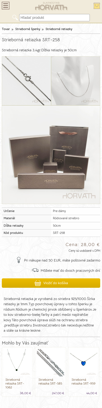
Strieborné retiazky (58, 29)
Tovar (6, 29)
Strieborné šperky (27, 29)
